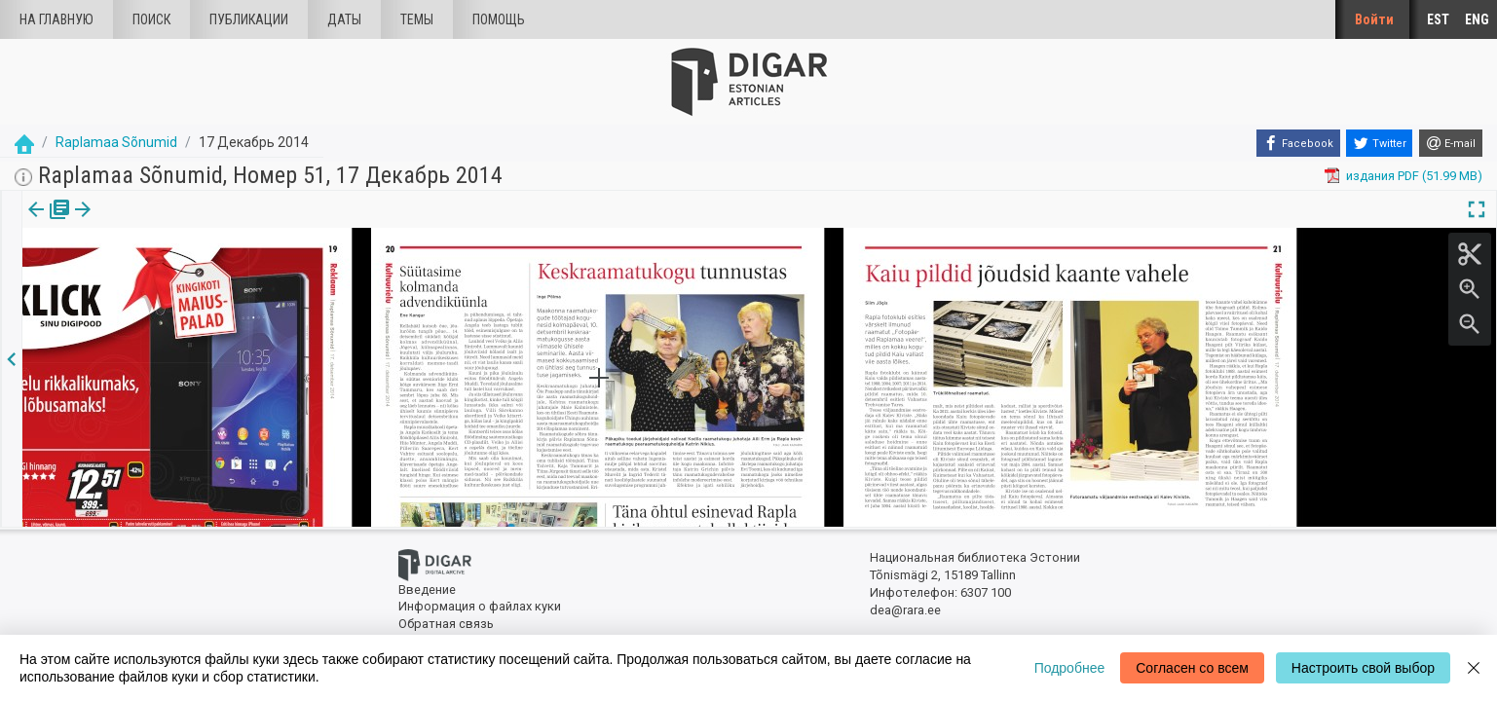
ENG (1477, 19)
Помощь (498, 19)
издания (46, 223)
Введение (427, 589)
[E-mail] (1450, 143)
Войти (1374, 19)
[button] (159, 223)
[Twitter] (1379, 143)
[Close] (1473, 667)
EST (1438, 19)
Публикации (248, 19)
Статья (129, 223)
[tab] (46, 223)
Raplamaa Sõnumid (116, 142)
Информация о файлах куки (479, 606)
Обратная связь (446, 623)
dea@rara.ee (905, 610)
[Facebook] (1298, 143)
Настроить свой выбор (1363, 668)
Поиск (151, 19)
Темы (416, 19)
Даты (344, 19)
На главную (56, 19)
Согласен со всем (1192, 668)
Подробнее (1069, 668)
